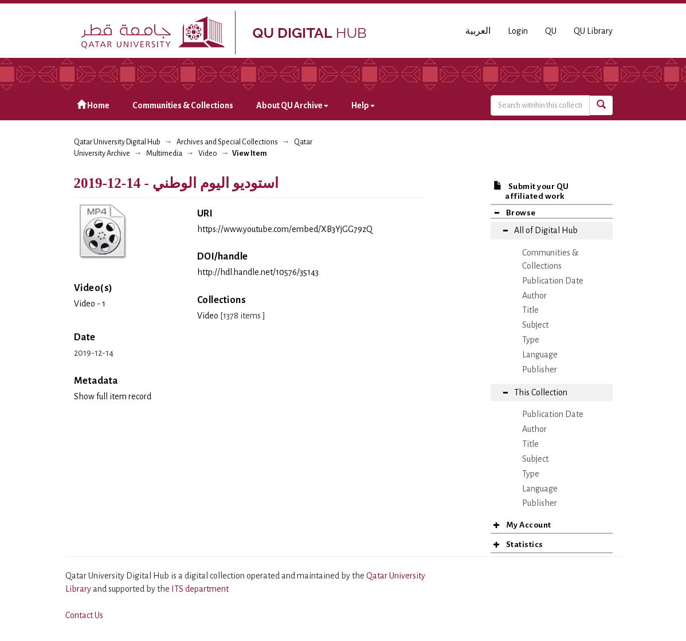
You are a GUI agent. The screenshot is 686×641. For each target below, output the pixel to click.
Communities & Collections (182, 105)
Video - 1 (89, 303)
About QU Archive (292, 105)
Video (207, 154)
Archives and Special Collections (227, 142)
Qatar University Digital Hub (117, 142)
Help (363, 105)
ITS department (200, 588)
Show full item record (112, 396)
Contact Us (84, 615)
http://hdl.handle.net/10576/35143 (258, 272)
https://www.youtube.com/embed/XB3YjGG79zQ (285, 229)
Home (93, 105)
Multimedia (164, 154)
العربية (478, 31)
